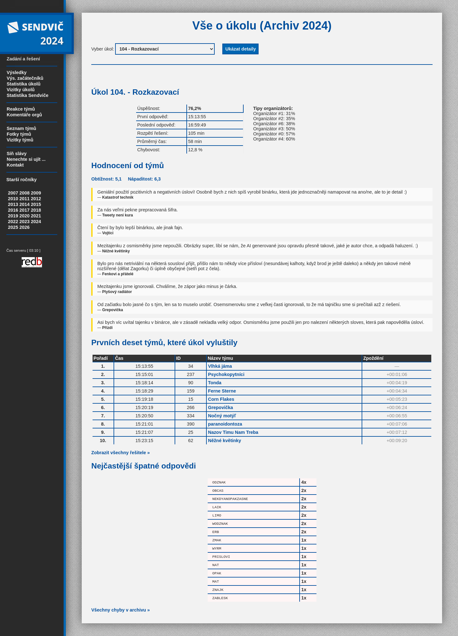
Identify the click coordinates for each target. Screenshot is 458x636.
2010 (13, 198)
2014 (24, 204)
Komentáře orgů (24, 114)
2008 (24, 192)
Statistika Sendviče (27, 95)
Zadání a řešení (23, 58)
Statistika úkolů (23, 83)
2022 (13, 221)
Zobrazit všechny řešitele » (120, 452)
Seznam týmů (21, 128)
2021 (36, 215)
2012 (36, 198)
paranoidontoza (225, 424)
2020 (24, 215)
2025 (13, 227)
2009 (36, 192)
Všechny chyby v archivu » (120, 609)
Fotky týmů (19, 134)
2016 (13, 210)
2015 (36, 204)
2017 (24, 210)
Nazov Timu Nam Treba (233, 432)
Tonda (214, 382)
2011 (24, 198)
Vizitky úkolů (21, 89)
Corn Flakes (221, 399)
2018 (36, 210)
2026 (24, 227)
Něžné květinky (224, 440)
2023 (24, 221)
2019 (13, 215)
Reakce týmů (21, 109)
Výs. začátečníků (25, 78)
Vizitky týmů (20, 139)
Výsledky (16, 72)
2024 (36, 221)
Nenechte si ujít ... (26, 159)
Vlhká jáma (220, 366)
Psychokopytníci (226, 374)
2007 (13, 192)
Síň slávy (16, 153)
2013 (13, 204)
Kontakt (15, 165)
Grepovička (220, 407)
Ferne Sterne (222, 390)
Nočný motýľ (222, 415)
